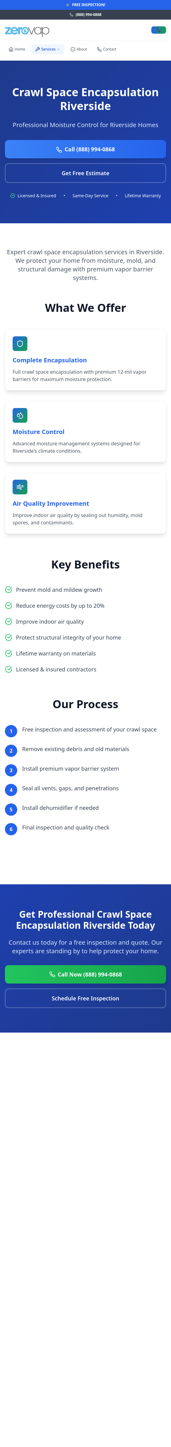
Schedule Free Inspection (85, 998)
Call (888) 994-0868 (85, 149)
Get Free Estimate (85, 173)
